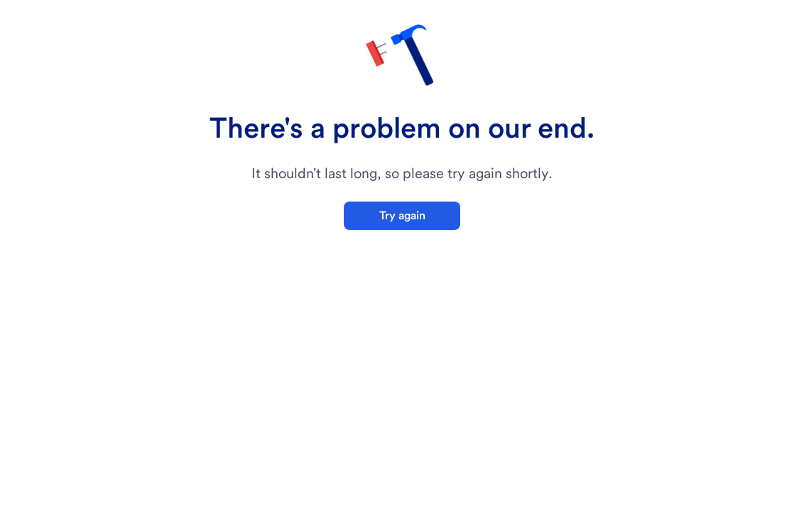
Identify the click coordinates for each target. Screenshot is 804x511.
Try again (402, 215)
